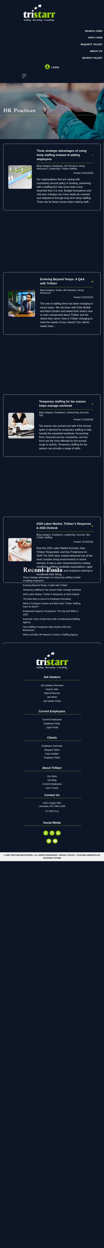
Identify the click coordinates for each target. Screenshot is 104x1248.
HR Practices (70, 166)
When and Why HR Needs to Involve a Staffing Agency (50, 1079)
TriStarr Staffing (69, 168)
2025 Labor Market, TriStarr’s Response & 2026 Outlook (51, 1039)
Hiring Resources (73, 728)
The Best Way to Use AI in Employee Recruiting (47, 1043)
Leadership (54, 168)
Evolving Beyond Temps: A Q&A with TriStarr (45, 1030)
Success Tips (83, 585)
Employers (57, 166)
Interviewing (43, 731)
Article (58, 307)
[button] (23, 76)
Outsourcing (73, 446)
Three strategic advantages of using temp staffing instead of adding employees (62, 155)
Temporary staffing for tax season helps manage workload (52, 1034)
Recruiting (55, 731)
